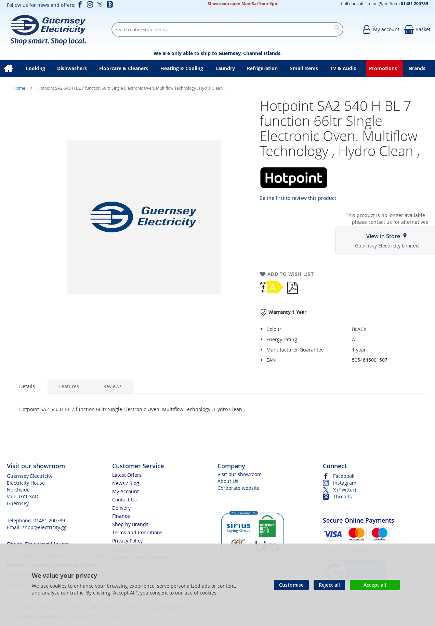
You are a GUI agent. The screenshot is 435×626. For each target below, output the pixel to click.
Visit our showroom (240, 474)
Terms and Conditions (137, 532)
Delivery (121, 507)
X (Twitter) (344, 489)
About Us (228, 481)
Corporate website (239, 488)
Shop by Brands (130, 524)
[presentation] (27, 386)
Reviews (112, 386)
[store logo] (48, 29)
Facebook (343, 476)
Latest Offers (127, 475)
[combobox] (227, 29)
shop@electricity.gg (44, 527)
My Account (125, 491)
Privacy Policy (127, 540)
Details (27, 386)
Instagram (344, 483)
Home (20, 88)
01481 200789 (49, 520)
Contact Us (124, 499)
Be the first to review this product (298, 198)
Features (69, 386)
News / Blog (125, 483)
